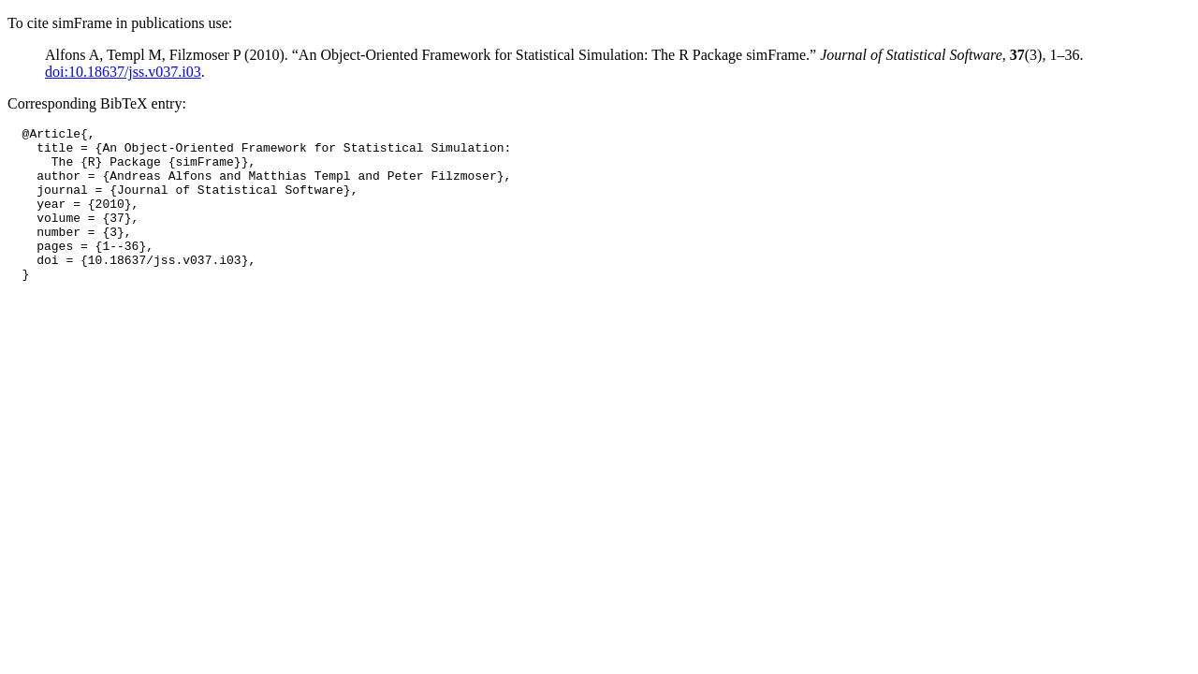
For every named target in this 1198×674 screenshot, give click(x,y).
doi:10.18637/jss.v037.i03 (123, 72)
